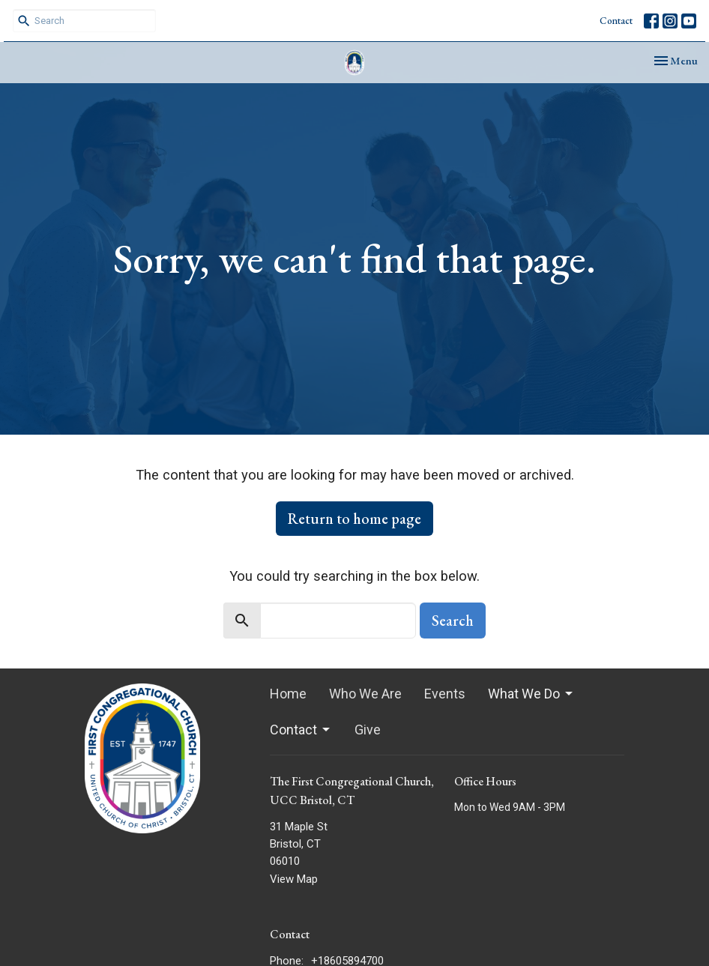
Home (288, 693)
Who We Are (365, 693)
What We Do (531, 693)
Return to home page (354, 518)
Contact (616, 20)
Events (444, 693)
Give (367, 729)
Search (453, 620)
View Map (294, 879)
